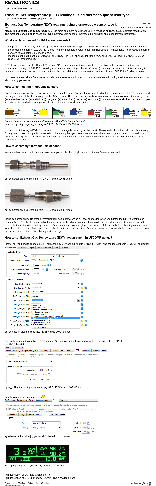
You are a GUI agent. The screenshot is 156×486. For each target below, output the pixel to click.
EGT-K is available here (37, 474)
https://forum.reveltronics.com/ (18, 8)
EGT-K (42, 49)
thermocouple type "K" (48, 46)
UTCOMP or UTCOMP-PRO (56, 56)
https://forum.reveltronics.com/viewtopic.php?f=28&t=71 (30, 18)
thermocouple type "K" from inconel (82, 46)
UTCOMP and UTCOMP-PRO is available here (49, 478)
